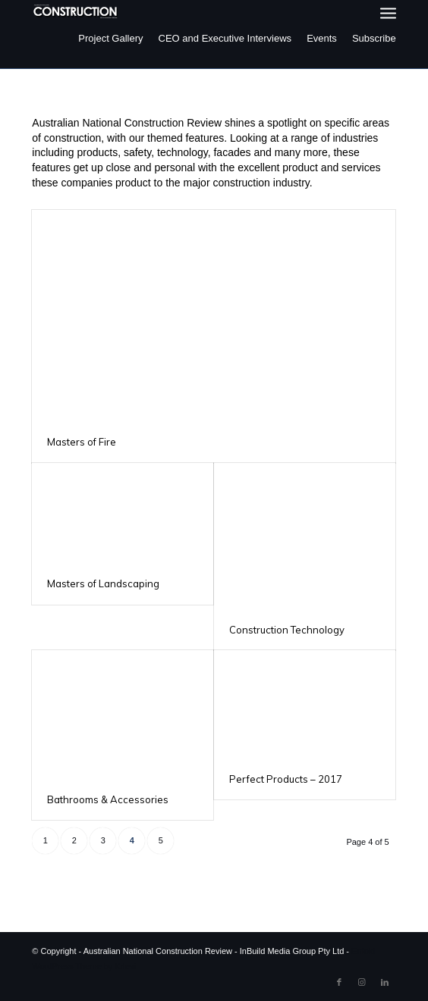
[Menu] (388, 13)
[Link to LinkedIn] (384, 982)
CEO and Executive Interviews (225, 38)
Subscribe (374, 38)
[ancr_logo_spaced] (75, 11)
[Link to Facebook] (339, 982)
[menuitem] (388, 13)
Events (322, 38)
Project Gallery (110, 38)
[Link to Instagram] (362, 982)
